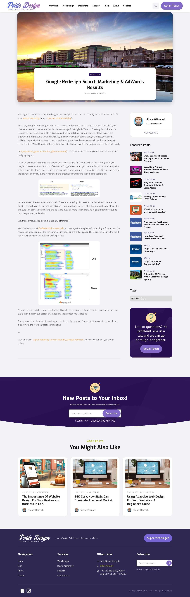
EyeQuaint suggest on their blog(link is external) (44, 151)
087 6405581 (106, 566)
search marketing (31, 118)
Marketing (95, 75)
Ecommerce (63, 575)
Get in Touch (172, 6)
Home (20, 561)
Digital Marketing (65, 566)
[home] (23, 6)
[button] (68, 5)
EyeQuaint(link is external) (51, 228)
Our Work (53, 5)
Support (61, 570)
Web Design (63, 561)
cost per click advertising (59, 118)
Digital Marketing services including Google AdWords (58, 339)
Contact (127, 5)
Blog (106, 5)
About (116, 5)
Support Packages (158, 538)
